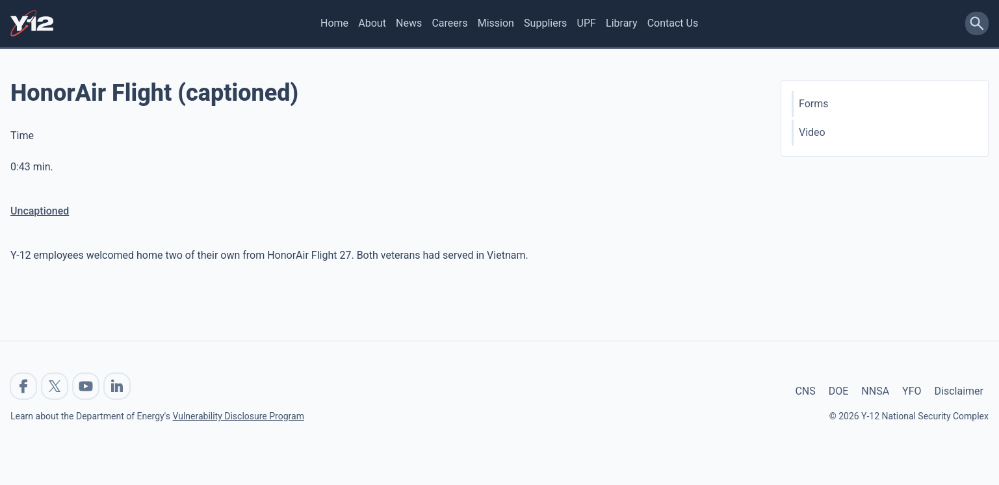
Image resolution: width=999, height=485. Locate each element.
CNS (805, 391)
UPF (586, 23)
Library (621, 23)
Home (334, 23)
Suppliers (545, 23)
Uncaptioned (39, 211)
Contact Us (673, 23)
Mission (496, 23)
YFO (911, 391)
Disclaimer (959, 391)
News (409, 23)
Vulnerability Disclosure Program (238, 416)
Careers (449, 23)
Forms (814, 104)
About (372, 23)
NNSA (875, 391)
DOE (839, 391)
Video (812, 132)
